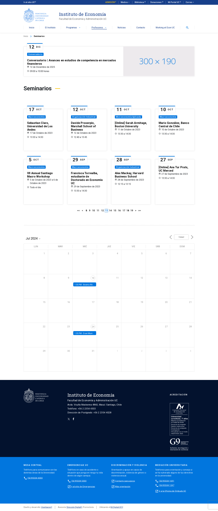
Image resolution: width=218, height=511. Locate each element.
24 (93, 326)
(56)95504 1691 (166, 481)
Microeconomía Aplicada (128, 117)
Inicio (31, 28)
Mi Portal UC (174, 2)
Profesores (99, 28)
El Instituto (50, 28)
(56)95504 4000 (35, 478)
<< (78, 210)
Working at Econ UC (165, 28)
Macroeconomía (36, 117)
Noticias (122, 28)
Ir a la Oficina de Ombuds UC (172, 491)
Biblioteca (139, 2)
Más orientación (122, 486)
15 (115, 210)
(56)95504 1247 (166, 485)
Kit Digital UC (116, 507)
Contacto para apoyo (125, 481)
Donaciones (156, 2)
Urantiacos (46, 507)
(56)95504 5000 (78, 481)
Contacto (140, 28)
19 (131, 210)
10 (93, 210)
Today (181, 237)
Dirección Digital (74, 507)
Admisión (110, 2)
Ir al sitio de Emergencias (83, 486)
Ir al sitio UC (29, 2)
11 (98, 210)
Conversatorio (35, 54)
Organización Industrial (84, 117)
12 (102, 210)
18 (127, 210)
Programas (73, 28)
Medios (125, 2)
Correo (190, 2)
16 (119, 210)
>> (139, 210)
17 (124, 210)
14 (110, 210)
